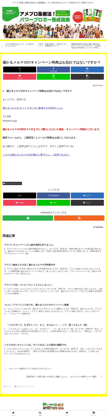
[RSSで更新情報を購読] (79, 218)
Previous (2, 46)
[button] (87, 77)
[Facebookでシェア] (53, 69)
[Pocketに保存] (19, 77)
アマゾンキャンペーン (12, 183)
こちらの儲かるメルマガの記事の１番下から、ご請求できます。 (37, 154)
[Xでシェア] (19, 69)
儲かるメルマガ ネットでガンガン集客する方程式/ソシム (33, 108)
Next (105, 46)
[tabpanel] (20, 46)
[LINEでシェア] (53, 77)
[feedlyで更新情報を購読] (28, 218)
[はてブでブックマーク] (87, 69)
